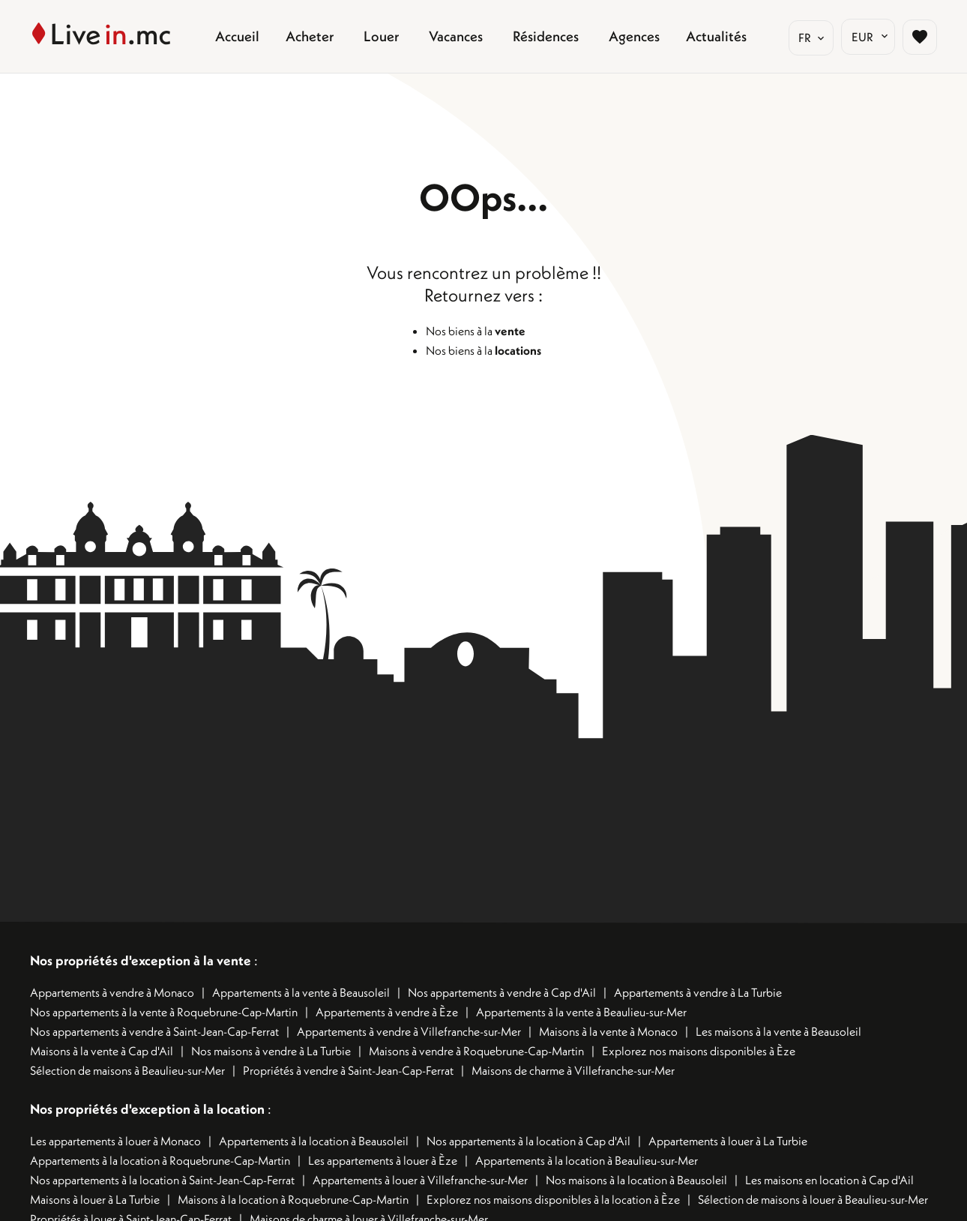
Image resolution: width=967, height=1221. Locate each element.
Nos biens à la (475, 330)
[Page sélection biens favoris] (920, 37)
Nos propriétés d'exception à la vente (140, 960)
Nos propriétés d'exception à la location (147, 1109)
